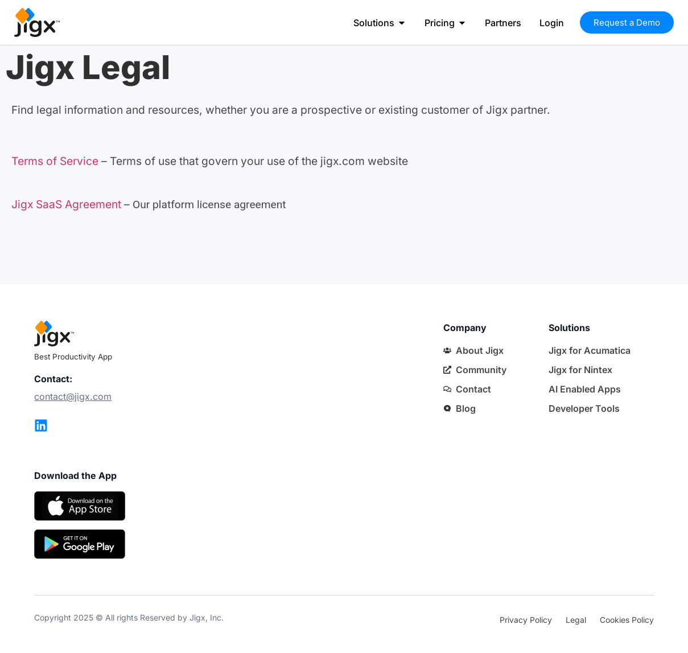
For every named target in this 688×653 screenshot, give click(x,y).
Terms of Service (54, 161)
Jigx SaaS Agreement (66, 204)
